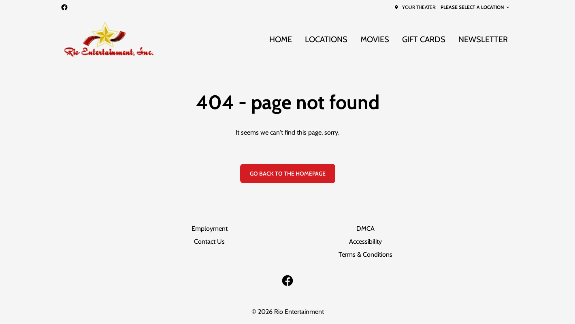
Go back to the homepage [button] (288, 173)
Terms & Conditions (365, 254)
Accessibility (365, 241)
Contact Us (209, 241)
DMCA (365, 228)
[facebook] (64, 7)
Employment (210, 228)
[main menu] (388, 39)
